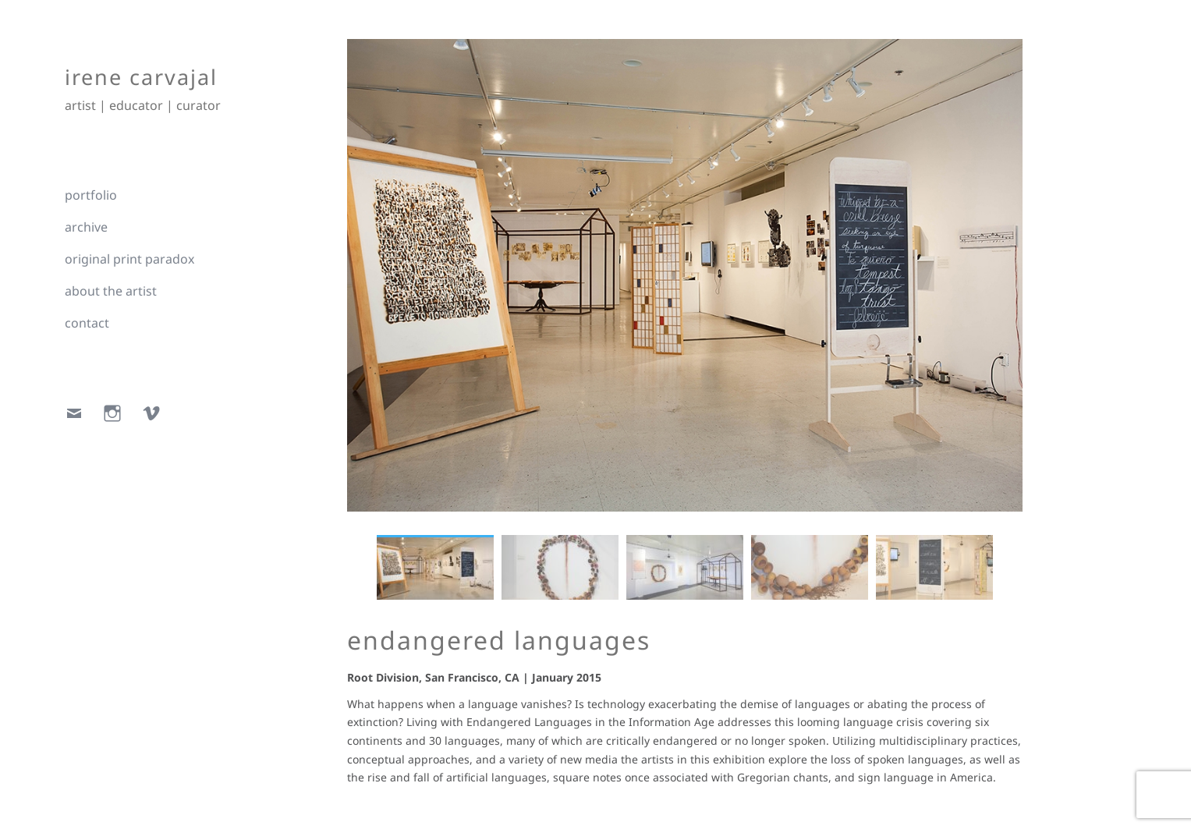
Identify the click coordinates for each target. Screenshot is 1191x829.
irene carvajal (141, 76)
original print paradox (129, 258)
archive (86, 227)
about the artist (111, 290)
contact (87, 322)
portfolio (91, 195)
